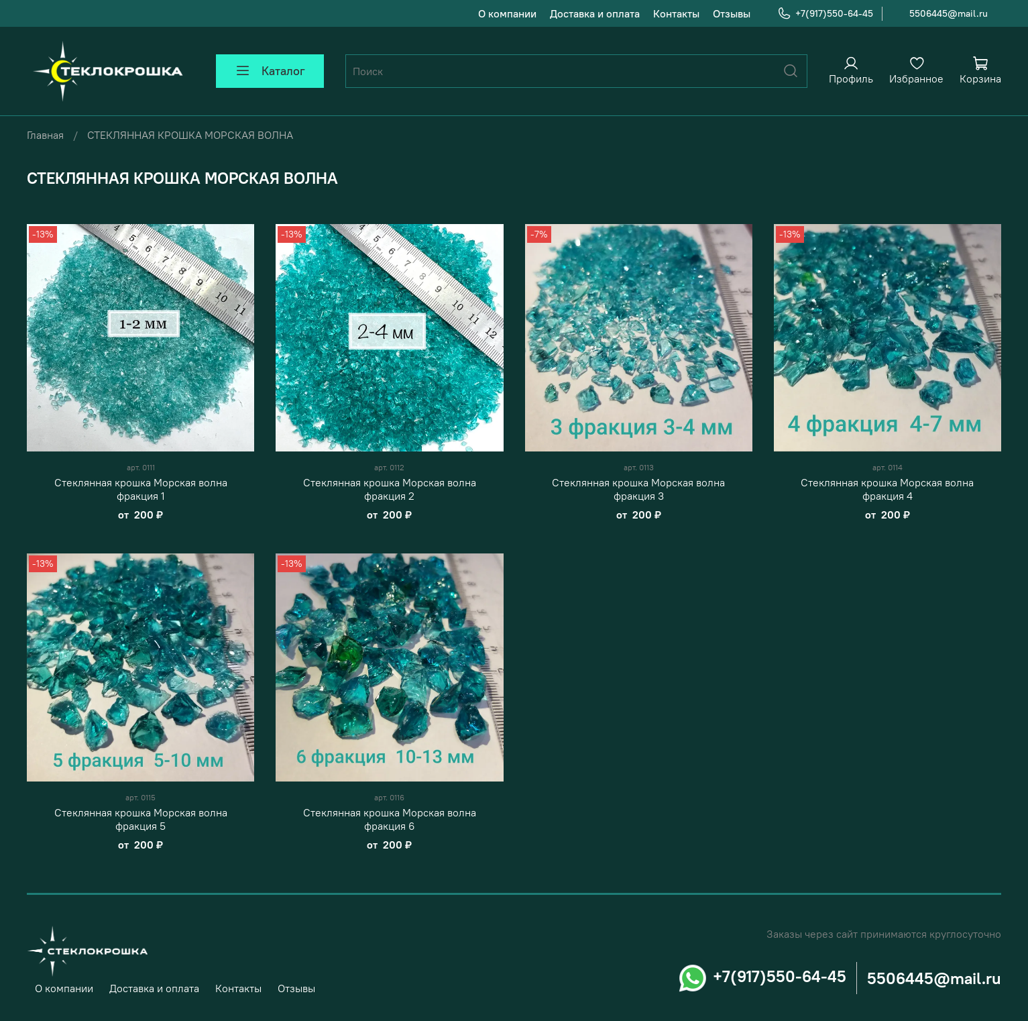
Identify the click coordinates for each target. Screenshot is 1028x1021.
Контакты (676, 13)
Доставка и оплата (595, 13)
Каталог (270, 71)
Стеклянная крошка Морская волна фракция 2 (389, 489)
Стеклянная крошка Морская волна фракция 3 (638, 489)
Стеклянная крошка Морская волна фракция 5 (140, 819)
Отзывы (731, 13)
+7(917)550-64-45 (825, 14)
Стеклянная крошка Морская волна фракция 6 (389, 819)
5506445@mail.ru (948, 13)
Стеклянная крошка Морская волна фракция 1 (140, 489)
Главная (45, 135)
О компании (507, 13)
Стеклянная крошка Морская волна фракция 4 (887, 489)
